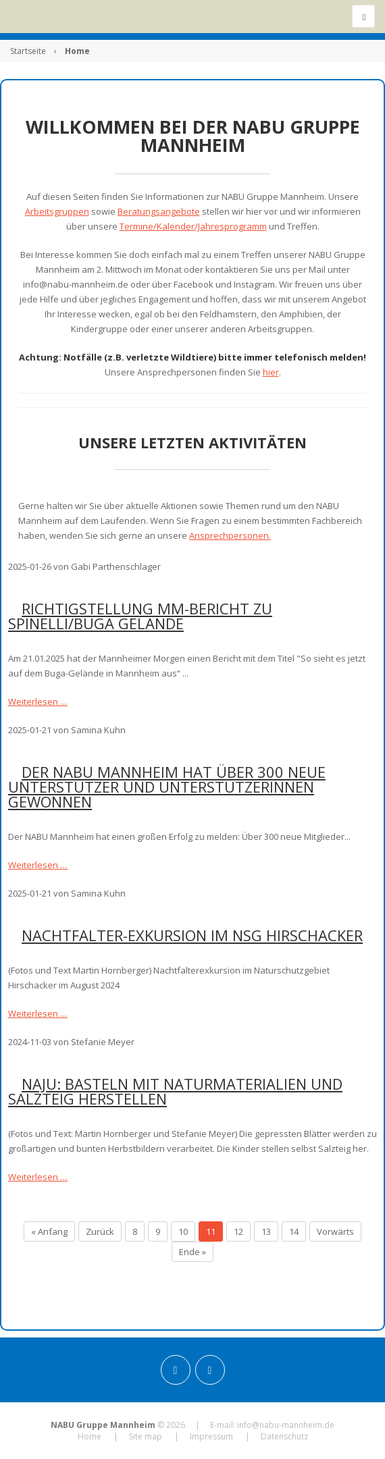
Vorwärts (335, 1231)
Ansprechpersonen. (230, 535)
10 (183, 1231)
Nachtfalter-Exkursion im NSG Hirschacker (192, 935)
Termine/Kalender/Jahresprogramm (193, 226)
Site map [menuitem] (145, 1436)
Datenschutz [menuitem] (284, 1436)
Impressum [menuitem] (211, 1436)
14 (294, 1231)
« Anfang (49, 1231)
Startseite (28, 51)
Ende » (192, 1252)
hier (271, 372)
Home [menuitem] (89, 1436)
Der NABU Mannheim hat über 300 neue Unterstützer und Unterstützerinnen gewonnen (167, 787)
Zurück (100, 1231)
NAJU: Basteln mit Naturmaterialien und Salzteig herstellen (175, 1091)
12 (238, 1231)
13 (266, 1231)
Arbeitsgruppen (57, 211)
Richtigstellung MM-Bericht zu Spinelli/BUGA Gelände (140, 615)
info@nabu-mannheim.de (285, 1425)
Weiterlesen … (38, 701)
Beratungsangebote (159, 211)
